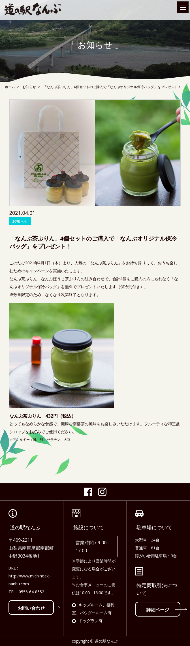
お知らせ (29, 86)
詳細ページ (163, 610)
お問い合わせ (36, 608)
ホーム (10, 86)
